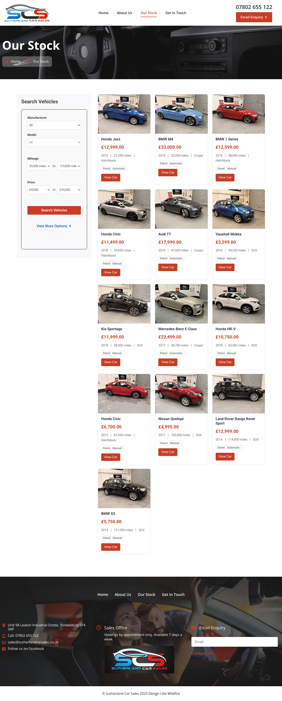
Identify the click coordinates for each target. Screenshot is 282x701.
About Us (124, 12)
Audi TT (165, 234)
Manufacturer (37, 117)
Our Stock (149, 12)
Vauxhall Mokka (229, 234)
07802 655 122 (254, 6)
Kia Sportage (112, 329)
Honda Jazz (111, 139)
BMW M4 (166, 139)
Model (31, 135)
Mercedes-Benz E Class (178, 329)
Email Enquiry (212, 628)
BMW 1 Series (227, 139)
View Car (111, 177)
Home (103, 12)
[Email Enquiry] (193, 627)
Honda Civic (111, 234)
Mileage (33, 158)
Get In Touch (175, 12)
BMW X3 (108, 514)
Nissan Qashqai (171, 419)
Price (31, 182)
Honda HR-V (226, 329)
